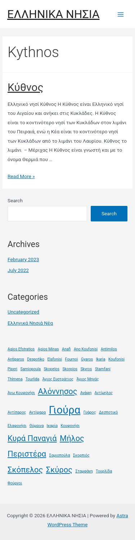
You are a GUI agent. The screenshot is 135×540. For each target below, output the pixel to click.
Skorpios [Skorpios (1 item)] (70, 369)
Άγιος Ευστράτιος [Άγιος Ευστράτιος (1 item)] (57, 379)
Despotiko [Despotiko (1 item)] (35, 359)
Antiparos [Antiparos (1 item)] (16, 359)
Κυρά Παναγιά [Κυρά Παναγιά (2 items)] (32, 438)
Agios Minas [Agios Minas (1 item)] (48, 349)
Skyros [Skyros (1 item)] (86, 369)
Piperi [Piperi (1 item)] (12, 369)
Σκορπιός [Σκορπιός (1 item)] (81, 455)
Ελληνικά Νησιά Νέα (30, 323)
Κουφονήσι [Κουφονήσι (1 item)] (70, 425)
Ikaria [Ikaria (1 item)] (100, 359)
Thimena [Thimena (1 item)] (15, 379)
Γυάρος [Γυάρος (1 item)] (90, 412)
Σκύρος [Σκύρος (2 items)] (59, 469)
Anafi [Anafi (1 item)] (66, 349)
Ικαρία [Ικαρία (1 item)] (52, 425)
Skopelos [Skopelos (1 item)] (51, 369)
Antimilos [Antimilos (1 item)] (109, 349)
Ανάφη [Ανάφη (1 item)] (85, 392)
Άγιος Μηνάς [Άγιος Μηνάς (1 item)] (87, 379)
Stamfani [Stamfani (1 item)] (103, 369)
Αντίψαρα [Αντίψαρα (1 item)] (37, 412)
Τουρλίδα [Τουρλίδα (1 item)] (104, 471)
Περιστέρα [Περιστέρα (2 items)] (27, 453)
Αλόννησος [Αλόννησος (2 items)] (57, 391)
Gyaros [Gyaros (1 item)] (87, 359)
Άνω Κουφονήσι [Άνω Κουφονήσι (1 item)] (21, 392)
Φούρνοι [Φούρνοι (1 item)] (15, 483)
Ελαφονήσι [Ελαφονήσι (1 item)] (17, 425)
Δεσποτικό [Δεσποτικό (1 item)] (108, 412)
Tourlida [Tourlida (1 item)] (32, 379)
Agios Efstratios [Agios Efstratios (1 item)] (21, 349)
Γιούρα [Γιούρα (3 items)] (65, 410)
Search (15, 200)
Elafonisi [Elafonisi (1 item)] (54, 359)
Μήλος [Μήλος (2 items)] (72, 438)
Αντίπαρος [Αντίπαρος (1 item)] (17, 412)
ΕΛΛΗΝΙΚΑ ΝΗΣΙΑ (53, 14)
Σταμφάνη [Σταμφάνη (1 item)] (84, 471)
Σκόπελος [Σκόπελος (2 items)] (25, 469)
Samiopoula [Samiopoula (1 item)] (31, 369)
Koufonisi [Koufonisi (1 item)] (116, 359)
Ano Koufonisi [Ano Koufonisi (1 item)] (86, 349)
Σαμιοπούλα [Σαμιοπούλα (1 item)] (59, 455)
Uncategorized (23, 312)
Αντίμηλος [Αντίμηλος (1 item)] (104, 392)
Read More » (21, 176)
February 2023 (23, 259)
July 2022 (18, 270)
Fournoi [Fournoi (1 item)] (71, 359)
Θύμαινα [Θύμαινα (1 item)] (37, 425)
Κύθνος (26, 87)
